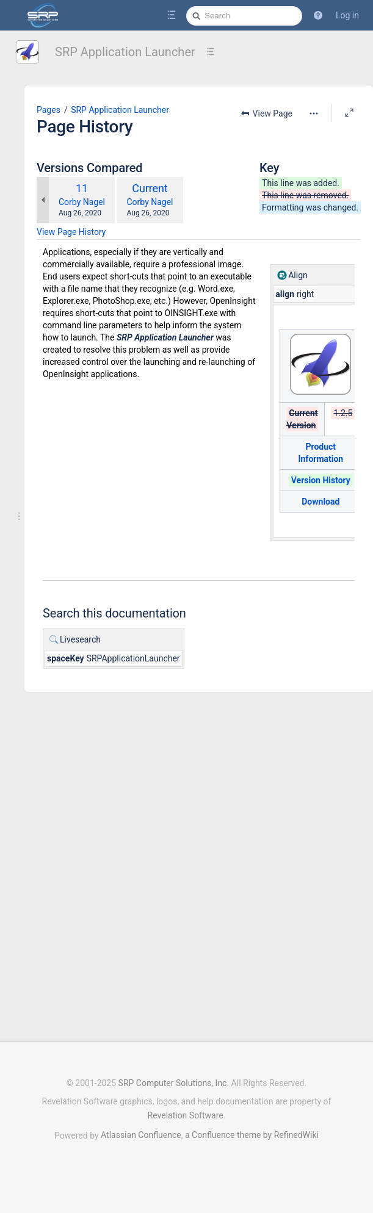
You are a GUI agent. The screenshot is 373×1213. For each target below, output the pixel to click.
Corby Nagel (127, 239)
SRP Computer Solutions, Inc (172, 1083)
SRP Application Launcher (125, 52)
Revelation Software (185, 1115)
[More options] (208, 132)
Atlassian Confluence (141, 1135)
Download (334, 539)
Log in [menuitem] (347, 15)
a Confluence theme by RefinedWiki (252, 1135)
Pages (94, 110)
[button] (318, 15)
